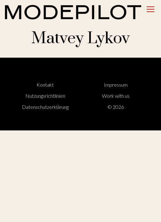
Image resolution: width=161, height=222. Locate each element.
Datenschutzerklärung (45, 107)
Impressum (116, 85)
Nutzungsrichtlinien (45, 96)
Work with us (115, 96)
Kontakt (45, 85)
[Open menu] (150, 9)
